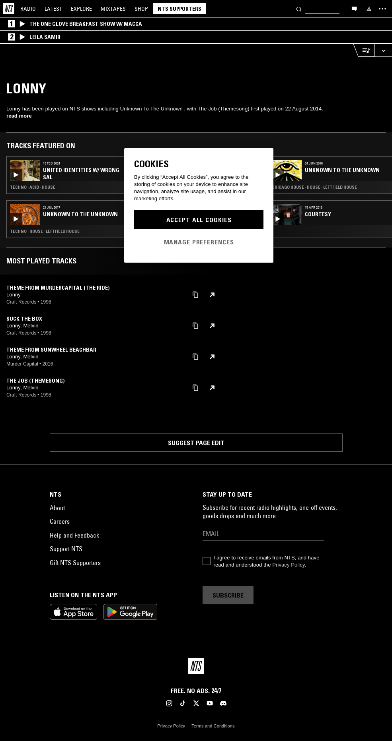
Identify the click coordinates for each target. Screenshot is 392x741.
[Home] (8, 8)
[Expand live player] (383, 50)
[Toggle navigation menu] (382, 8)
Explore (81, 8)
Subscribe (228, 595)
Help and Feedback (74, 535)
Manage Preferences (199, 242)
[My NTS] (369, 8)
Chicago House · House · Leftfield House (314, 187)
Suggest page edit (196, 443)
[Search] (299, 9)
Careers (60, 521)
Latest (53, 8)
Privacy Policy (288, 565)
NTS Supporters (179, 8)
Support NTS (66, 549)
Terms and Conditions (212, 726)
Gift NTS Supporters (75, 563)
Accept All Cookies (199, 220)
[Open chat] (354, 8)
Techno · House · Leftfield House (45, 231)
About (57, 508)
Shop (141, 8)
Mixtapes (113, 8)
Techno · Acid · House (32, 187)
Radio (28, 8)
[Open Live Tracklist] (363, 50)
